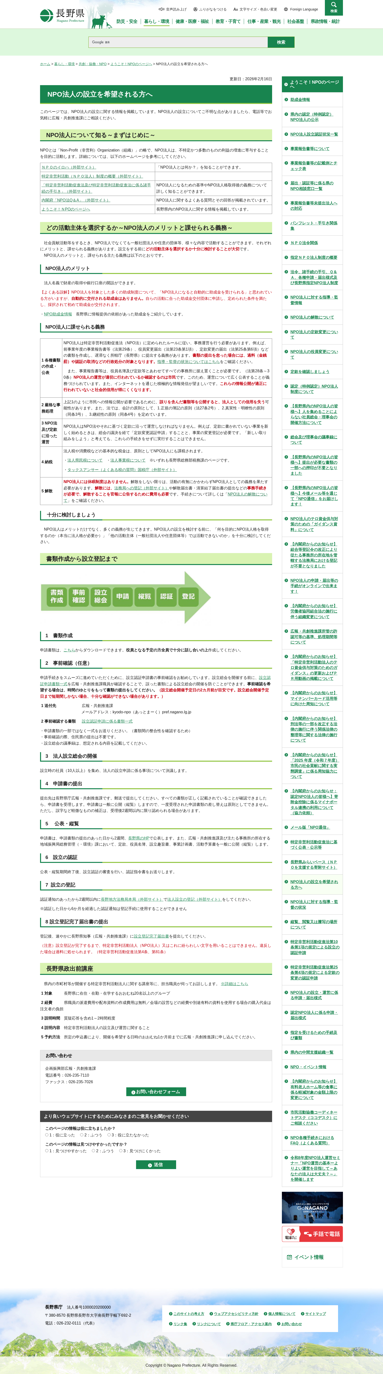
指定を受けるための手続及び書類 (313, 1035)
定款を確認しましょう (310, 372)
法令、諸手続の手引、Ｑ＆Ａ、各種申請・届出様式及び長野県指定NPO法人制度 (314, 277)
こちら (69, 650)
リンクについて (209, 1324)
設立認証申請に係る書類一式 (107, 721)
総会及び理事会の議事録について (313, 440)
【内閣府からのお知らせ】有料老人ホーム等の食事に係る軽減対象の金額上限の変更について (313, 1089)
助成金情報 (300, 100)
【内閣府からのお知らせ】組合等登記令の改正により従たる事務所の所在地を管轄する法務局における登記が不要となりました (313, 555)
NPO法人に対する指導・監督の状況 (314, 904)
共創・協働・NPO (92, 64)
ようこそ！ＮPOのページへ (66, 209)
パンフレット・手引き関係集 (313, 226)
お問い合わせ (291, 1324)
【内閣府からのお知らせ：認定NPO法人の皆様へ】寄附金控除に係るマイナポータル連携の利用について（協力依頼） (314, 802)
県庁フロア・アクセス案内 (251, 1324)
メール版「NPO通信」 (310, 827)
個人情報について (282, 1314)
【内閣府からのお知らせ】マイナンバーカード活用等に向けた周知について (313, 698)
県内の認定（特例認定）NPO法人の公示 (311, 117)
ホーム (45, 64)
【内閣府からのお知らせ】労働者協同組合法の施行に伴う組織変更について (313, 611)
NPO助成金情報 (58, 314)
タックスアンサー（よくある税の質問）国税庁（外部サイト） (122, 470)
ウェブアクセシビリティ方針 (236, 1314)
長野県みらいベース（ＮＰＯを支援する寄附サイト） (313, 864)
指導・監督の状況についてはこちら (188, 362)
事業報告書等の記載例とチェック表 (313, 166)
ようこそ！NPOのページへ (131, 64)
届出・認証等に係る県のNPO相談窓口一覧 (311, 186)
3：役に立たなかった (130, 1135)
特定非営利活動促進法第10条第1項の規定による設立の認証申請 (315, 947)
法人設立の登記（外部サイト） (194, 899)
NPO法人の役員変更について (314, 354)
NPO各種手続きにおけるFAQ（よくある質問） (312, 1140)
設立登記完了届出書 (151, 936)
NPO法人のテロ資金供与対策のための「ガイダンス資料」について (314, 524)
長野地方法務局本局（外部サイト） (132, 899)
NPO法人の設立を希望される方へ (314, 884)
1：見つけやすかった (68, 1151)
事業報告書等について (310, 149)
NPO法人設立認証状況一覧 (314, 134)
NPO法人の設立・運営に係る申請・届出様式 (314, 995)
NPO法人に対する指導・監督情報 (314, 300)
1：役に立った (62, 1135)
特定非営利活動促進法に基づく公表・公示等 (313, 844)
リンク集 (180, 1324)
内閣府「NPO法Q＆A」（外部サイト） (76, 200)
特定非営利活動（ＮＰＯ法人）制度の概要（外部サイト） (92, 176)
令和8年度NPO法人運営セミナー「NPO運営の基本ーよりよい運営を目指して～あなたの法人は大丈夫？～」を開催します (315, 1169)
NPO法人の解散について (312, 317)
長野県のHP (138, 838)
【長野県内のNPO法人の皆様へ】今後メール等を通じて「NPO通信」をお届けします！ (314, 496)
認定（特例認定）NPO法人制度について (314, 389)
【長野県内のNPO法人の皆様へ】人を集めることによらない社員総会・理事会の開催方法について (314, 414)
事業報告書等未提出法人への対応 (313, 206)
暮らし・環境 (64, 64)
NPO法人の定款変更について (314, 334)
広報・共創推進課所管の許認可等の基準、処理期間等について (313, 636)
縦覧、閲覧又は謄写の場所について (313, 924)
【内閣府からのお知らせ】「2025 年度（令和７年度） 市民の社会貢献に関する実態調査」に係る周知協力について (314, 766)
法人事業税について (128, 460)
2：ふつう (93, 1135)
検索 (333, 11)
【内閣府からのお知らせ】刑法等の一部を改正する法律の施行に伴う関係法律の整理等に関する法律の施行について (313, 730)
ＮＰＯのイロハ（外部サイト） (69, 167)
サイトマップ (315, 1314)
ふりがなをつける (213, 9)
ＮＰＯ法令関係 (304, 243)
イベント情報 (309, 1257)
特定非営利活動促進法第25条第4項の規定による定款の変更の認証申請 (315, 972)
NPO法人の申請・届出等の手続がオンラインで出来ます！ (314, 586)
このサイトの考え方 (188, 1314)
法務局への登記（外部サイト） (141, 488)
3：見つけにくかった (142, 1151)
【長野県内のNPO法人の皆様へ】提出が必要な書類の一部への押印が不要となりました (314, 465)
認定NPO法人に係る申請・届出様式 (314, 1015)
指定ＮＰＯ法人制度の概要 (313, 257)
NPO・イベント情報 (308, 1067)
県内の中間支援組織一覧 (311, 1052)
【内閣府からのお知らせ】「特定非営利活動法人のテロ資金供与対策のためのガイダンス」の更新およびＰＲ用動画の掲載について (313, 668)
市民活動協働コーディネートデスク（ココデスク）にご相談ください (313, 1117)
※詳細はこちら (234, 984)
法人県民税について (85, 460)
